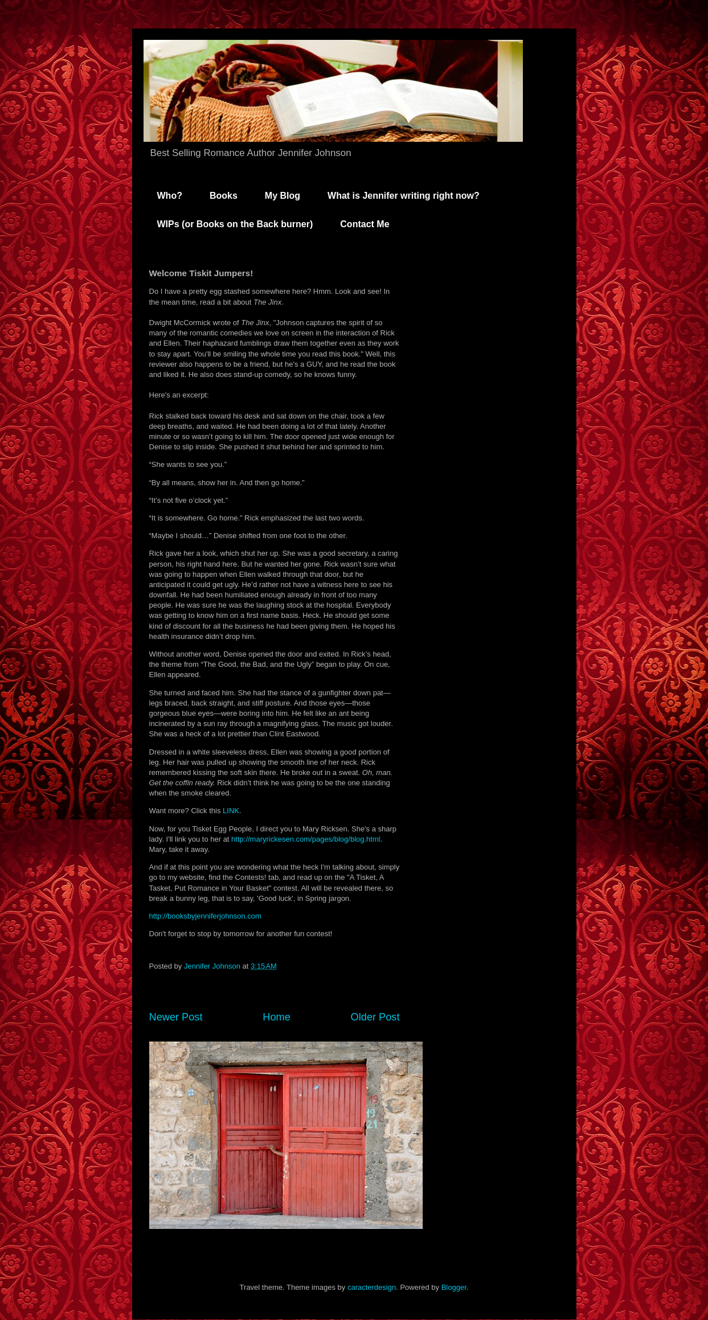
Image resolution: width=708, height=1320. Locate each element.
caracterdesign (371, 1287)
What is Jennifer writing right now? (404, 195)
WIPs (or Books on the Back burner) (235, 224)
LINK (231, 810)
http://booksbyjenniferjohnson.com (205, 916)
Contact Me (364, 224)
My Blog (282, 195)
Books (224, 195)
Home (276, 1017)
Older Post (375, 1017)
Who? (169, 195)
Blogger (453, 1287)
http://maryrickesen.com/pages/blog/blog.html (305, 839)
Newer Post (176, 1017)
